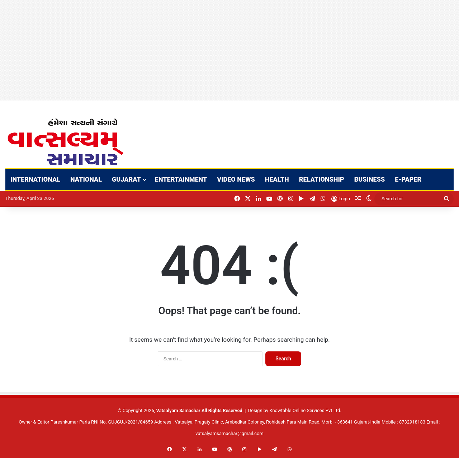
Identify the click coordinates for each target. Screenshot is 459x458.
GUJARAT (126, 179)
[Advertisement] (215, 50)
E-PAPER (408, 179)
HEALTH (277, 179)
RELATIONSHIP (321, 179)
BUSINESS (369, 179)
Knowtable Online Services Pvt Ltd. (305, 410)
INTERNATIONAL (35, 179)
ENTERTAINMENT (181, 179)
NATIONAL (86, 179)
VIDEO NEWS (236, 179)
